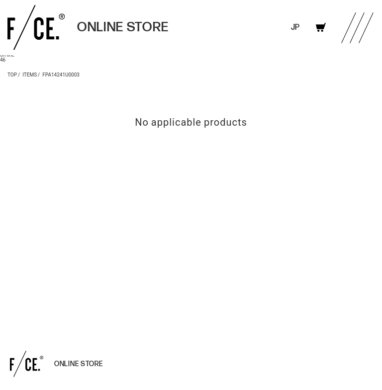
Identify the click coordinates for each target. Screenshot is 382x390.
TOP (12, 74)
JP (295, 27)
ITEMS (29, 74)
